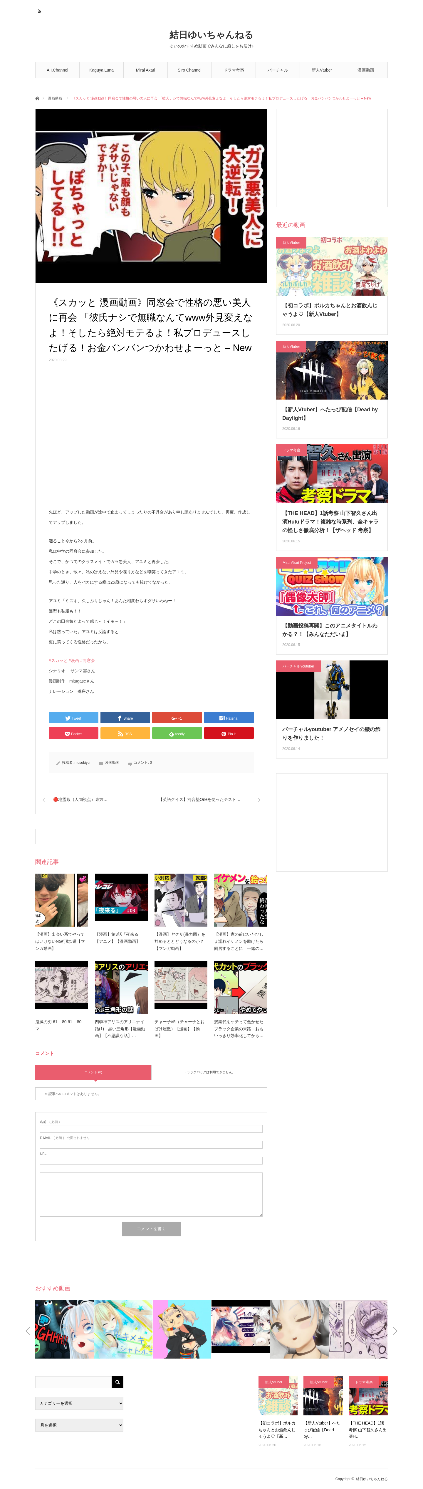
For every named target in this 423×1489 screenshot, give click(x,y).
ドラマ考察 (234, 70)
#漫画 (74, 660)
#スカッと (58, 660)
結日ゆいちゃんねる (211, 35)
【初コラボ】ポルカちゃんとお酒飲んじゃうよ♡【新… (277, 1430)
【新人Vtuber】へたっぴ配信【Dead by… (321, 1430)
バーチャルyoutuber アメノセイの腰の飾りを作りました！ (331, 733)
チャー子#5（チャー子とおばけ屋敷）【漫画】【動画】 (179, 1028)
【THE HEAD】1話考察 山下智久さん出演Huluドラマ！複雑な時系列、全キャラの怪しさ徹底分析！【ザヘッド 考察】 (330, 521)
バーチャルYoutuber (278, 73)
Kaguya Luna (101, 70)
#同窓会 (87, 660)
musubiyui (82, 763)
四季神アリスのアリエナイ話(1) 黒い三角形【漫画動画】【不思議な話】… (120, 1028)
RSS (39, 10)
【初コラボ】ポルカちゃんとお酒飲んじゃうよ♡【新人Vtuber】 (329, 310)
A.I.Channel (57, 70)
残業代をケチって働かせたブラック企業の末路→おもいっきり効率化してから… (238, 1028)
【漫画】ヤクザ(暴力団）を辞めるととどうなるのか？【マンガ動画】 (180, 941)
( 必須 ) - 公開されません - (66, 1137)
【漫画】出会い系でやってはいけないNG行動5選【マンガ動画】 (60, 941)
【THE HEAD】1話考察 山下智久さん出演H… (368, 1430)
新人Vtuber (322, 70)
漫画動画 (365, 70)
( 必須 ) (50, 1122)
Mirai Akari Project (297, 563)
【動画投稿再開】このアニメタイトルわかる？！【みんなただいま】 (329, 630)
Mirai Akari (145, 70)
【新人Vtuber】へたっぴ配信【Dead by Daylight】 (330, 414)
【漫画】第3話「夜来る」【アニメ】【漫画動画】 (118, 938)
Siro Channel (190, 70)
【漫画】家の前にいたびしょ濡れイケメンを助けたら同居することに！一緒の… (238, 941)
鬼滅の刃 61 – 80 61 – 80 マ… (58, 1025)
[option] (64, 1329)
